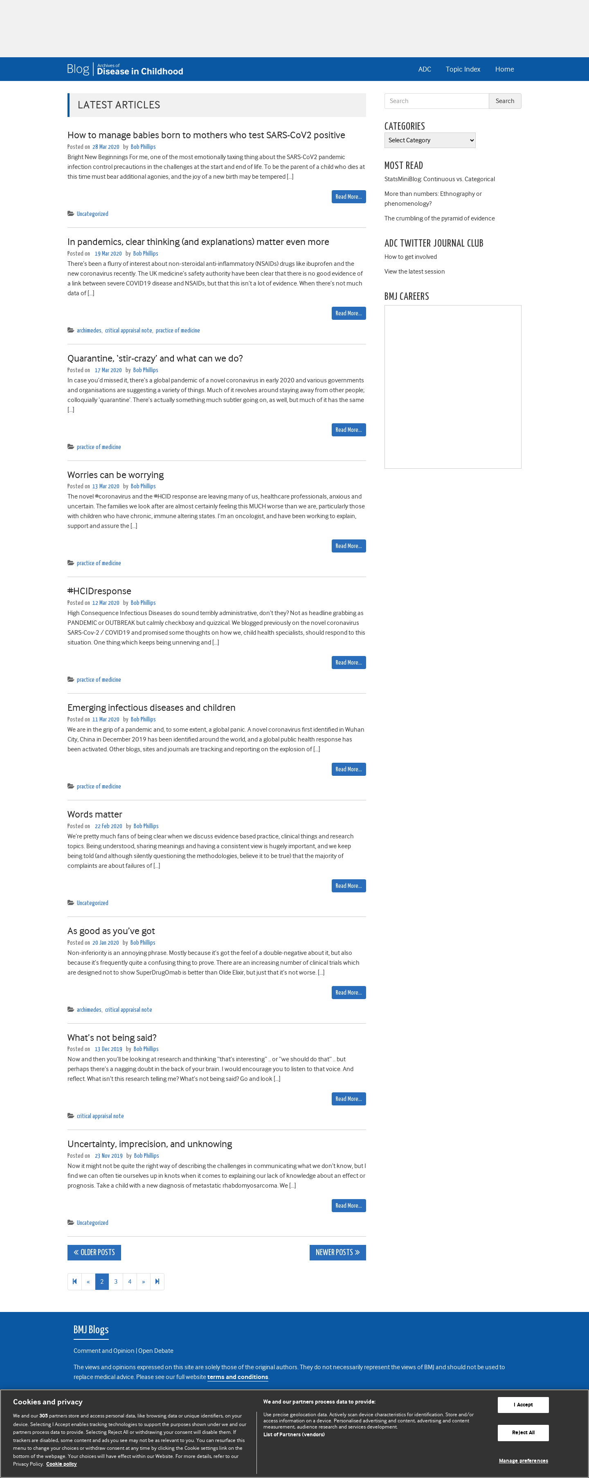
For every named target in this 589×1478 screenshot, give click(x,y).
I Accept (523, 1405)
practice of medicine (178, 331)
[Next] (157, 1281)
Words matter (94, 814)
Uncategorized (92, 214)
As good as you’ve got (111, 931)
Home (504, 69)
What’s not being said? (111, 1037)
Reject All (523, 1433)
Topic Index (463, 69)
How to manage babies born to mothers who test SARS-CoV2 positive (206, 135)
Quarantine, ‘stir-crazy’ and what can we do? (155, 358)
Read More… (349, 197)
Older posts (98, 1253)
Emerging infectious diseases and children (151, 707)
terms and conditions (237, 1377)
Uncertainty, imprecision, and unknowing (149, 1144)
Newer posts (334, 1253)
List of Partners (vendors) (294, 1435)
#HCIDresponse (99, 591)
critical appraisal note (128, 331)
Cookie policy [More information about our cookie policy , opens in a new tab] (61, 1464)
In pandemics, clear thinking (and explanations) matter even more (198, 241)
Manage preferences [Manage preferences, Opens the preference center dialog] (523, 1461)
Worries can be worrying (115, 475)
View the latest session (414, 271)
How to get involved (410, 257)
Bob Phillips (143, 147)
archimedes (89, 331)
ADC (424, 69)
